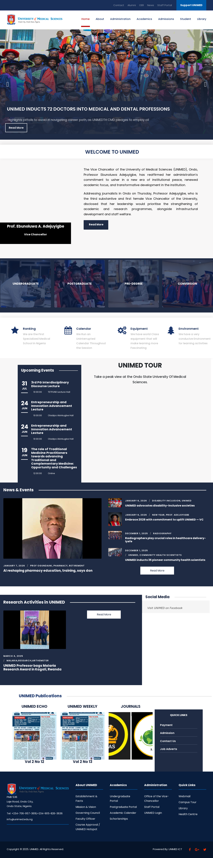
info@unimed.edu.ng (20, 819)
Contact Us (168, 741)
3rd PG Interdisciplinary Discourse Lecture (50, 384)
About (100, 19)
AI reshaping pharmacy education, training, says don (47, 570)
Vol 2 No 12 (34, 761)
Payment (166, 725)
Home (85, 19)
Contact (118, 5)
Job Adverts (168, 749)
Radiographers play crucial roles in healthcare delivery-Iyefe (165, 539)
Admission (167, 733)
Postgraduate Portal (123, 807)
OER (141, 5)
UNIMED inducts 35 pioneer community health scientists (165, 560)
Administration (120, 19)
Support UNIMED (191, 5)
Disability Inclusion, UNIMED (172, 500)
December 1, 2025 (136, 533)
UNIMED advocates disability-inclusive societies (160, 506)
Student (185, 19)
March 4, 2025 (13, 656)
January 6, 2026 (136, 500)
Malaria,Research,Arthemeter (28, 660)
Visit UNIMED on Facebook (164, 608)
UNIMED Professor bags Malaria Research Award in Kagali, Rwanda (32, 667)
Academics (144, 19)
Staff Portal (164, 5)
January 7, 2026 (14, 565)
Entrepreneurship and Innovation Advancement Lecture (51, 405)
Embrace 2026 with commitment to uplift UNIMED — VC (164, 520)
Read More (16, 128)
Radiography (162, 533)
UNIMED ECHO (34, 706)
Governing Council (88, 813)
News (150, 5)
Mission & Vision (86, 807)
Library (201, 19)
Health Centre (188, 814)
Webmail (184, 796)
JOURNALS (130, 706)
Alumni (131, 5)
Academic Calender (123, 813)
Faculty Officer (85, 819)
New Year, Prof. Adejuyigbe (170, 514)
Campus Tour (187, 802)
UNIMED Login (153, 813)
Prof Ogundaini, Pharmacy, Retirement (57, 565)
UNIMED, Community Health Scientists (155, 555)
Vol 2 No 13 (82, 761)
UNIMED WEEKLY (82, 706)
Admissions (166, 19)
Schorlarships (119, 819)
